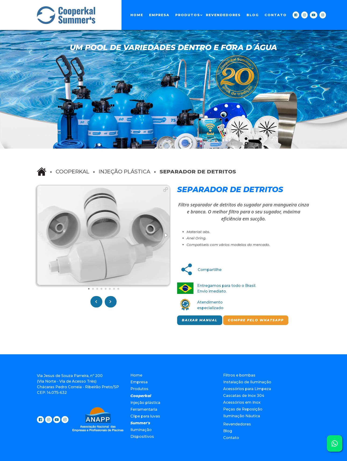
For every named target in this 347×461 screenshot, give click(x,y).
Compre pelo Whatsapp (256, 320)
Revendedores (223, 15)
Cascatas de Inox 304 (243, 395)
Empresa (159, 15)
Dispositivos (142, 436)
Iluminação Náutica (241, 416)
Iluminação (141, 430)
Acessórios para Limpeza (247, 389)
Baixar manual (200, 320)
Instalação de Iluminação (247, 382)
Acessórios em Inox (242, 402)
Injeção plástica (124, 171)
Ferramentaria (143, 409)
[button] (165, 189)
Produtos (187, 15)
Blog (253, 15)
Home (136, 15)
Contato (276, 15)
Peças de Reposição (242, 409)
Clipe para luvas (145, 416)
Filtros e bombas (239, 375)
